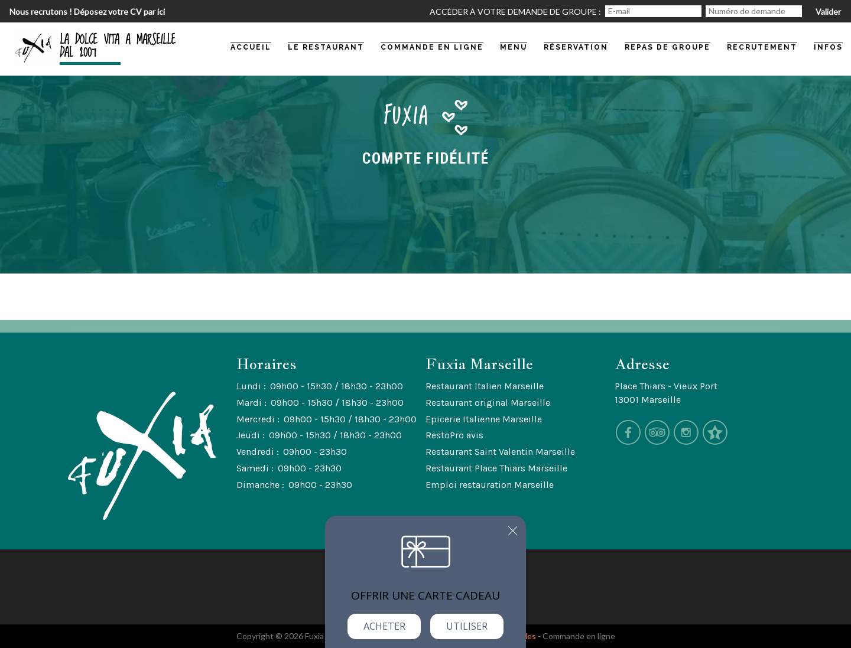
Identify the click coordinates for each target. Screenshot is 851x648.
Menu (513, 47)
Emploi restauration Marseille (490, 484)
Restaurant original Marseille (488, 402)
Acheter (384, 626)
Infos (828, 47)
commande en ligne (432, 47)
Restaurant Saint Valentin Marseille (500, 451)
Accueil (250, 47)
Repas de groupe (667, 47)
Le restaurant (326, 47)
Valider (828, 11)
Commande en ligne (579, 636)
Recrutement (762, 47)
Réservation (576, 47)
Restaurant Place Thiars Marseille (496, 468)
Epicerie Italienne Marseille (484, 419)
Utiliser (467, 626)
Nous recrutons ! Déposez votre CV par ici (87, 11)
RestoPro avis (454, 435)
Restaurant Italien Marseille (485, 386)
